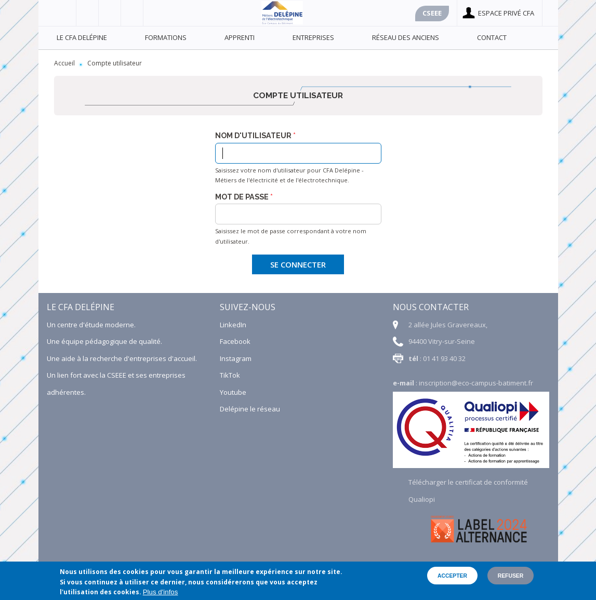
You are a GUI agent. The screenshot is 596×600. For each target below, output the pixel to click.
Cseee (432, 13)
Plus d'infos (160, 592)
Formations (166, 37)
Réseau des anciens (405, 37)
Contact (492, 37)
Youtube (110, 13)
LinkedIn (233, 324)
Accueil (64, 63)
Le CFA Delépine (82, 37)
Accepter (452, 576)
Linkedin (132, 13)
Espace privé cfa (506, 13)
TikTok (230, 375)
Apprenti (239, 37)
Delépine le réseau (250, 409)
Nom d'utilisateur (253, 135)
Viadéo (87, 13)
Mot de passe (242, 197)
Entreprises (313, 37)
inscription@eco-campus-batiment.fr (476, 383)
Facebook (65, 13)
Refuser (511, 576)
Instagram (235, 358)
